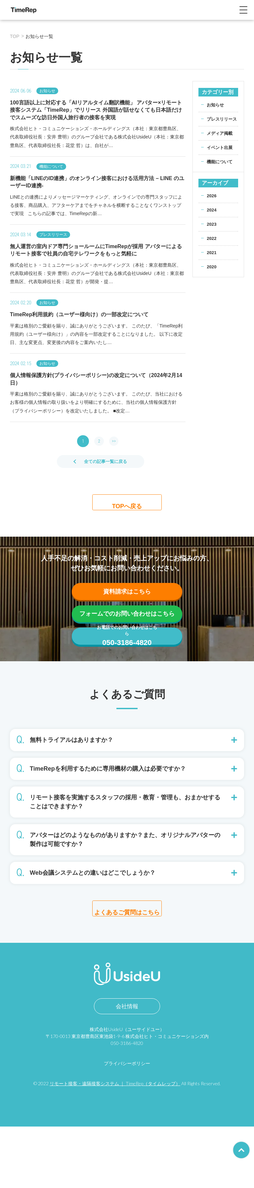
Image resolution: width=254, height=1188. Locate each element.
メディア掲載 (220, 140)
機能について (220, 168)
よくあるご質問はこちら (127, 966)
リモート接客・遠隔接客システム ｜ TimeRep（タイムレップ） (115, 1145)
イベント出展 (220, 154)
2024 (212, 216)
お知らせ (216, 104)
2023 (212, 231)
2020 (212, 273)
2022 (212, 245)
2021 (212, 259)
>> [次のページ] (115, 441)
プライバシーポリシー (127, 1125)
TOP (15, 36)
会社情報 (127, 1067)
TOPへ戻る (127, 505)
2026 (212, 202)
